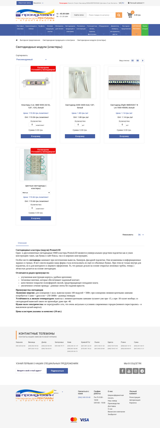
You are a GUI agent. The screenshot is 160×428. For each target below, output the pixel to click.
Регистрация (134, 397)
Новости (71, 3)
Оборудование (104, 26)
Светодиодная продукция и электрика (70, 28)
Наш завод (82, 3)
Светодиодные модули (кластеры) (91, 40)
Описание (22, 243)
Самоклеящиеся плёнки (31, 27)
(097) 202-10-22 (33, 348)
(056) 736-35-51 (47, 348)
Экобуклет (112, 414)
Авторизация (134, 400)
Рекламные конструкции (81, 27)
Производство (114, 403)
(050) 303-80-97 (126, 348)
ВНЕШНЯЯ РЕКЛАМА (93, 3)
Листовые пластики (20, 27)
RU (123, 3)
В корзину (35, 136)
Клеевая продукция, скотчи (50, 28)
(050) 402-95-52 (33, 346)
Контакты (114, 3)
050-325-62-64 (20, 346)
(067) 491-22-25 (86, 346)
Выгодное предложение (126, 27)
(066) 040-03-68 (84, 397)
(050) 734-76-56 (113, 346)
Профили (41, 26)
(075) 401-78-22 (86, 348)
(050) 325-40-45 (47, 346)
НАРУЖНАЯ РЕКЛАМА (136, 27)
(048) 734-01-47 (113, 348)
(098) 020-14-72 (126, 346)
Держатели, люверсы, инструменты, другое (115, 30)
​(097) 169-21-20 (99, 346)
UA (120, 3)
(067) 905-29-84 (99, 348)
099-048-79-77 (59, 346)
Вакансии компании (116, 412)
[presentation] (91, 373)
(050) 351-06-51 (139, 346)
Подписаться (57, 371)
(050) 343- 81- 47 (72, 346)
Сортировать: (22, 55)
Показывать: (128, 235)
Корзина (132, 403)
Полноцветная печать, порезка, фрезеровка (92, 30)
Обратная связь (24, 3)
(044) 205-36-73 (72, 351)
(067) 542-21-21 (139, 348)
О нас (108, 3)
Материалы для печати (59, 27)
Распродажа (63, 3)
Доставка (103, 3)
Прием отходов (145, 27)
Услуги (76, 3)
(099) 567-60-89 (72, 348)
